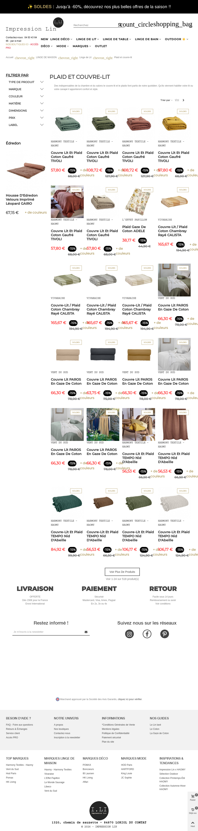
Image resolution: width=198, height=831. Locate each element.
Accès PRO (12, 737)
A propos (58, 724)
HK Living (11, 782)
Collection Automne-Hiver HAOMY (173, 787)
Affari (85, 782)
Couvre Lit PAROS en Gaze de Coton (173, 307)
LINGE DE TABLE (115, 39)
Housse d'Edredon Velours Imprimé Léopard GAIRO (22, 199)
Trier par (166, 100)
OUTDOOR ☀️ (175, 39)
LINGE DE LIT (86, 39)
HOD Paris (126, 765)
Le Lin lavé (155, 724)
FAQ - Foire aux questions (19, 724)
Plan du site (108, 741)
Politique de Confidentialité (115, 733)
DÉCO (45, 46)
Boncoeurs (88, 769)
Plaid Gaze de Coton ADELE (134, 229)
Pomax (9, 777)
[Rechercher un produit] (120, 24)
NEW (44, 39)
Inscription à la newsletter (67, 737)
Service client (13, 733)
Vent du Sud (12, 769)
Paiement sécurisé (111, 737)
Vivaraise (49, 773)
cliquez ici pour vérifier (130, 699)
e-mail (18, 40)
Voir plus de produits (122, 571)
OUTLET (101, 46)
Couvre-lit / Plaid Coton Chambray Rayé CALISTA (172, 231)
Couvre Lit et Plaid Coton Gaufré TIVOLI (66, 157)
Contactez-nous (62, 733)
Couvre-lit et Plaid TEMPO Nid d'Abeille (138, 458)
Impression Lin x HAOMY (173, 769)
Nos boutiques (61, 729)
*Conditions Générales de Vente (118, 724)
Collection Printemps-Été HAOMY (172, 780)
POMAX (87, 765)
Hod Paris (11, 773)
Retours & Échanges (16, 729)
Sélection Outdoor (169, 773)
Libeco (47, 786)
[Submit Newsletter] (86, 631)
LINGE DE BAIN (146, 39)
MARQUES (80, 46)
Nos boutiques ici (17, 44)
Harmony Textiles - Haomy (19, 765)
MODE (61, 46)
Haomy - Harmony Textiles (57, 769)
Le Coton (154, 729)
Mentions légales (110, 729)
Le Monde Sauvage (54, 782)
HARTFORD (127, 769)
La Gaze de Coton (159, 733)
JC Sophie (126, 777)
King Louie (126, 773)
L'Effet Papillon (52, 778)
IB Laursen (88, 773)
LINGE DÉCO (60, 39)
